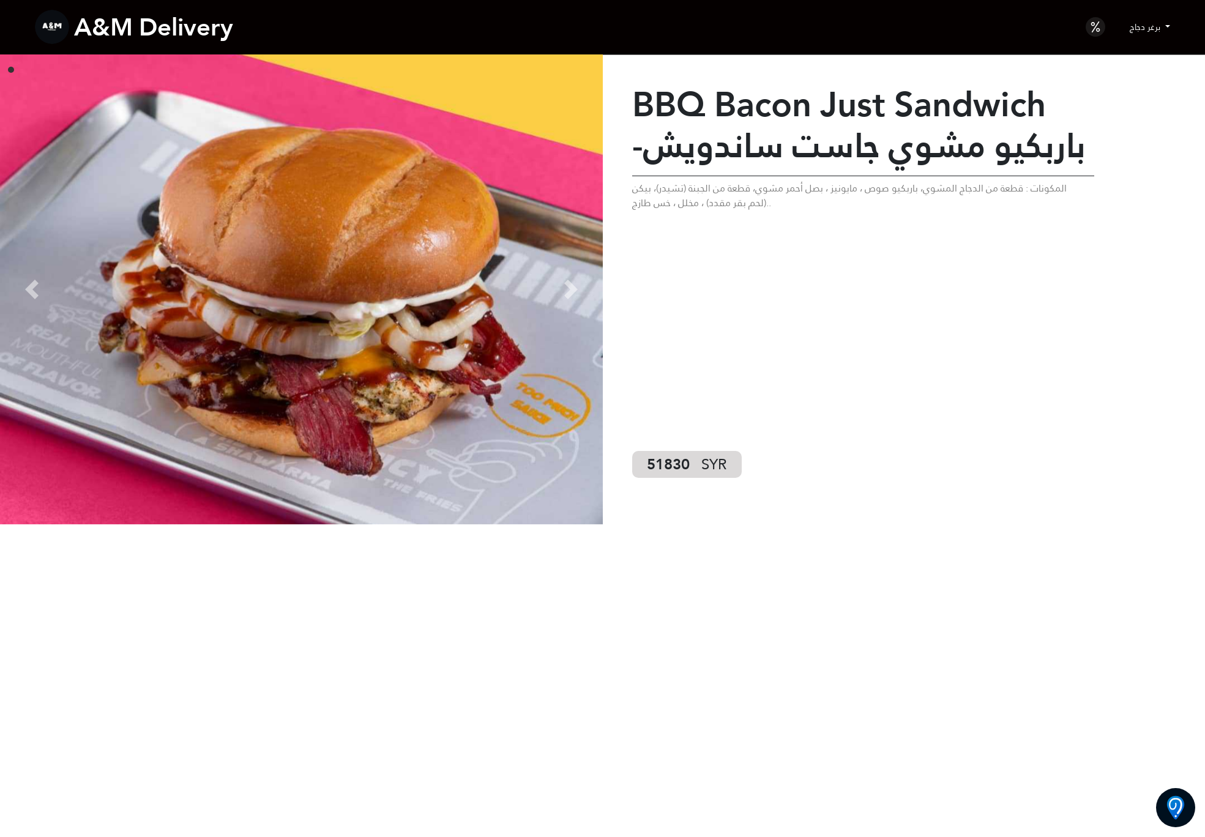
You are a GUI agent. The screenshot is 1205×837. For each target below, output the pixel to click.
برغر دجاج (1146, 27)
